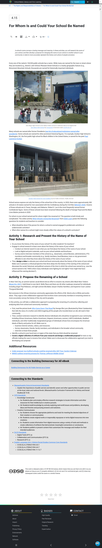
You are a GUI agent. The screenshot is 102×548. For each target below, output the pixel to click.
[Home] (10, 2)
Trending (45, 526)
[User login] (92, 2)
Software (15, 539)
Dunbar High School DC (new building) (40, 198)
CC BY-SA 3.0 (67, 127)
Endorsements (17, 533)
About (14, 519)
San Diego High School (37, 127)
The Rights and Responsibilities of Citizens (27, 6)
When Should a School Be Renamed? (45, 219)
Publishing (15, 526)
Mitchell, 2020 (80, 205)
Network (15, 536)
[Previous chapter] (51, 545)
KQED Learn (68, 219)
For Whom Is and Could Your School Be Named (58, 6)
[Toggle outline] (11, 37)
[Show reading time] (48, 36)
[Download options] (27, 37)
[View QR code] (21, 37)
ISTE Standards (20, 395)
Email (76, 515)
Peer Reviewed (46, 519)
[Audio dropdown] (34, 37)
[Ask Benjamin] (97, 543)
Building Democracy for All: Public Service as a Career (30, 368)
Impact (14, 522)
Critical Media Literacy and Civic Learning (27, 2)
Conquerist (49, 127)
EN (43, 37)
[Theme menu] (88, 2)
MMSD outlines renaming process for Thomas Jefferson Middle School (38, 353)
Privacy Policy (17, 529)
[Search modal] (77, 2)
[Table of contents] (9, 6)
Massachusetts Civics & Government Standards (31, 385)
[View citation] (16, 37)
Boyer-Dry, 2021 (15, 284)
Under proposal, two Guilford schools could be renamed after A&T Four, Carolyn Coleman (44, 351)
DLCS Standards (20, 432)
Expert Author (46, 529)
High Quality (46, 515)
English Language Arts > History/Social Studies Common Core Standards (40, 442)
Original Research (47, 522)
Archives (15, 515)
